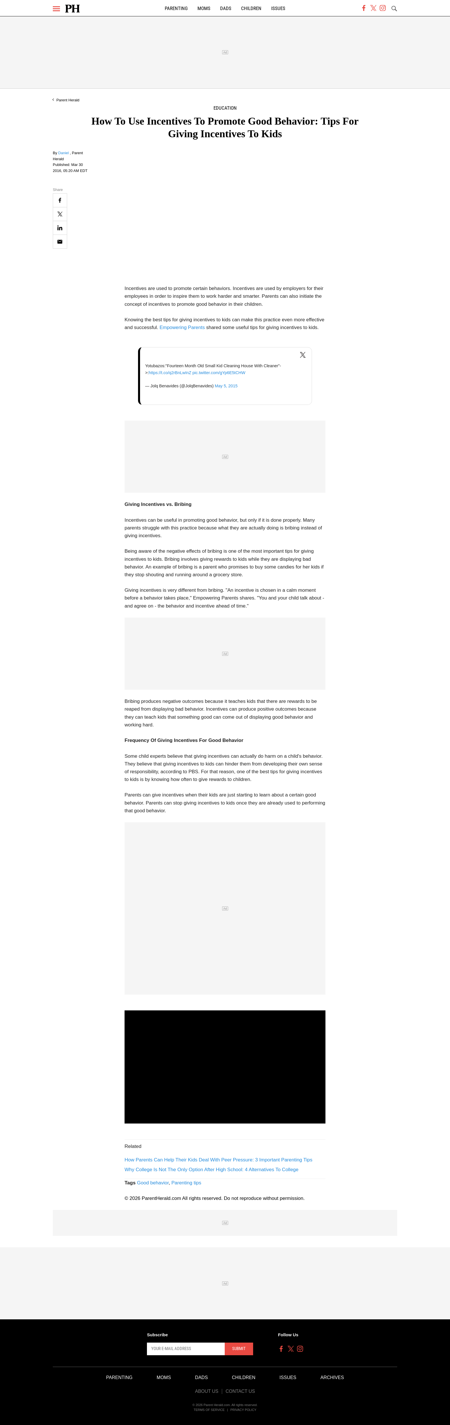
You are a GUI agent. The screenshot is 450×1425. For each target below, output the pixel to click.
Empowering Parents (182, 327)
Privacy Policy (243, 1410)
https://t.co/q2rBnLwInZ (170, 372)
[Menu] (56, 8)
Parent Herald (67, 100)
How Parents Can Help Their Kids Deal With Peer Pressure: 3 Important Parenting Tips (218, 1160)
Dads (225, 8)
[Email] (60, 242)
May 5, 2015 (226, 386)
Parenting (176, 8)
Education (225, 108)
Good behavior (153, 1183)
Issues (278, 8)
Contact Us (240, 1391)
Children (251, 8)
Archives (332, 1377)
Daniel (64, 153)
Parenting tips (186, 1183)
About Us (206, 1391)
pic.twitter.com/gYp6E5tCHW (219, 372)
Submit (239, 1348)
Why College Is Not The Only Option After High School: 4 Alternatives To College (211, 1169)
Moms (203, 8)
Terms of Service (209, 1410)
